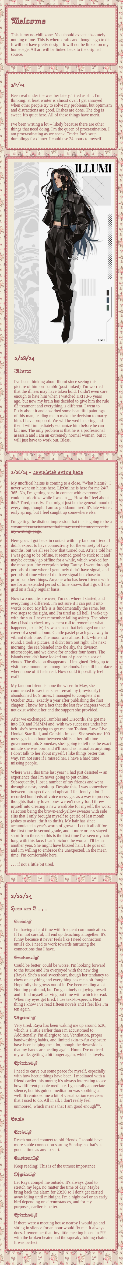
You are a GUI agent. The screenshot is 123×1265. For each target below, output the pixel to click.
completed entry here (58, 472)
